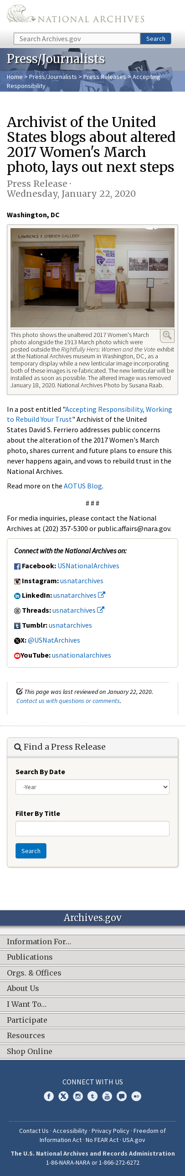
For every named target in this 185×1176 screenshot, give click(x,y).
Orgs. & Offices (34, 973)
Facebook (48, 1096)
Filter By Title (37, 813)
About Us (23, 989)
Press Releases (104, 77)
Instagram (77, 1096)
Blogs (121, 1096)
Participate (27, 1020)
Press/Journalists (53, 77)
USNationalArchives (88, 565)
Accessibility (70, 1131)
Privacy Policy (110, 1131)
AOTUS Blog (83, 485)
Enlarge (167, 335)
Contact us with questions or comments (68, 701)
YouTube (107, 1096)
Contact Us (34, 1131)
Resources (26, 1036)
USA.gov (134, 1140)
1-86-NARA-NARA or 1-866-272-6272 (92, 1162)
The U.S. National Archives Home (75, 16)
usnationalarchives (81, 654)
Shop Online (29, 1052)
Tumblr (92, 1096)
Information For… (39, 942)
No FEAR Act (102, 1140)
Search (155, 38)
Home (15, 77)
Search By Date (40, 771)
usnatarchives (81, 580)
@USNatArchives (54, 639)
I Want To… (26, 1004)
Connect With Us (92, 1081)
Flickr (136, 1096)
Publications (30, 957)
